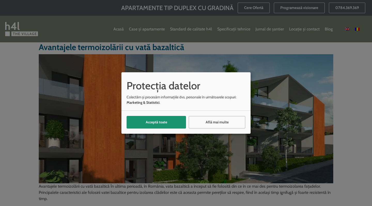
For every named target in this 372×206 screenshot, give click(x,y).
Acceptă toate (156, 122)
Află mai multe (217, 122)
